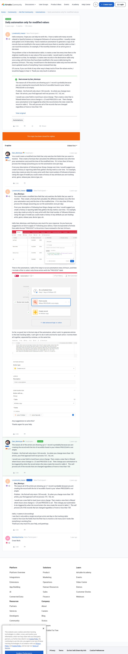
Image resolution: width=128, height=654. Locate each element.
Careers (45, 611)
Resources (13, 601)
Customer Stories (83, 592)
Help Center (86, 4)
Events (66, 4)
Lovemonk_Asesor (19, 33)
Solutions (47, 567)
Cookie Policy (33, 645)
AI (10, 592)
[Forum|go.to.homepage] (11, 4)
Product (46, 572)
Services (13, 611)
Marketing (47, 577)
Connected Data (16, 596)
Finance (46, 596)
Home (3, 12)
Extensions (14, 582)
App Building (14, 587)
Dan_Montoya (17, 153)
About (44, 606)
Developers (14, 616)
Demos (79, 587)
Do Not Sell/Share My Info (76, 650)
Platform (13, 567)
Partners (13, 606)
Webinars (80, 596)
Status (44, 620)
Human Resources (50, 587)
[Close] (43, 634)
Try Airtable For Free (50, 630)
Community (12, 12)
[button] (106, 4)
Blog (43, 616)
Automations (40, 12)
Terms (61, 650)
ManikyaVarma (17, 537)
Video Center (81, 582)
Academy (75, 4)
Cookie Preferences (97, 650)
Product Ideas (56, 4)
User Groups (43, 4)
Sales (45, 592)
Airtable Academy (83, 572)
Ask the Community (26, 12)
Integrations (14, 577)
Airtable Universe (16, 630)
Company (46, 601)
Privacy (52, 650)
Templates (13, 625)
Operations (47, 582)
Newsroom (46, 625)
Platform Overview (17, 572)
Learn (78, 567)
